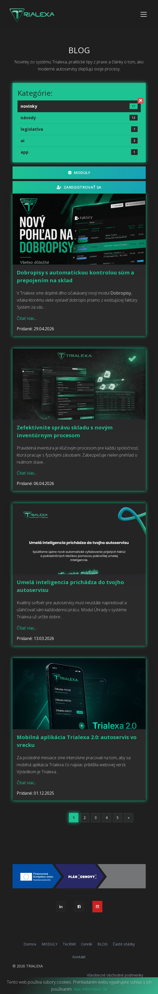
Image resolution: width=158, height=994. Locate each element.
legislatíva (79, 129)
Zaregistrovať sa (79, 187)
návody (79, 118)
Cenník (86, 944)
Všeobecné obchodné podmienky (115, 975)
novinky (79, 106)
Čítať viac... (27, 318)
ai (79, 140)
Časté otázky (124, 944)
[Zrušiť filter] (140, 101)
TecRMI (69, 944)
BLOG (102, 944)
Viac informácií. (87, 989)
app (79, 152)
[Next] (128, 817)
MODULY (79, 172)
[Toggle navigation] (143, 14)
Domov (30, 944)
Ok (104, 989)
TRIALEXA (34, 965)
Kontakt (79, 956)
